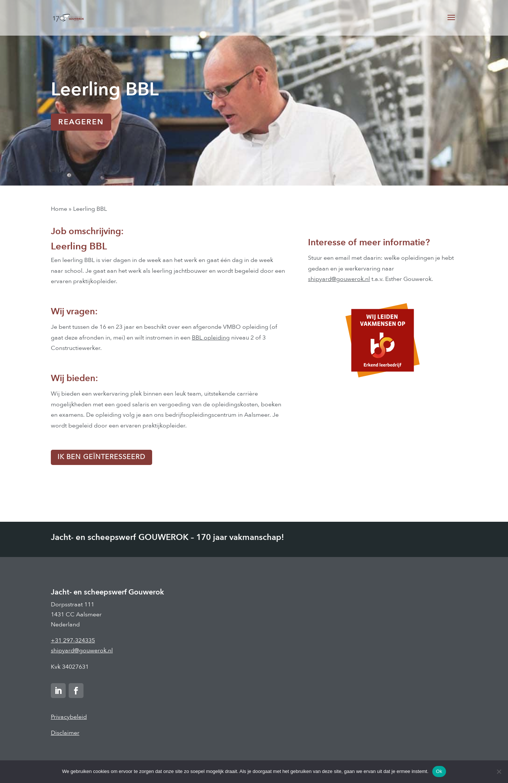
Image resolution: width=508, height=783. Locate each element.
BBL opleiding (211, 338)
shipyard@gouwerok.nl (339, 279)
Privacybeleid (69, 717)
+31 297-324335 (73, 640)
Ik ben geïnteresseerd (101, 457)
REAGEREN (81, 122)
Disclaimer (65, 733)
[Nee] (498, 771)
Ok (439, 771)
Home (59, 209)
